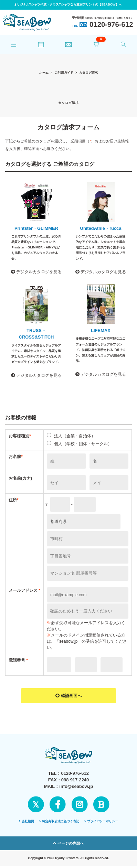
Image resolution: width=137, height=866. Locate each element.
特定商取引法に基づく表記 (59, 821)
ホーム (44, 72)
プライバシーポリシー (101, 821)
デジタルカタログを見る (36, 271)
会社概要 (26, 821)
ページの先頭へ (68, 843)
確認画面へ (68, 695)
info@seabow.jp (76, 786)
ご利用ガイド (64, 72)
